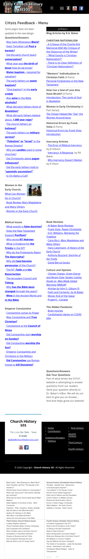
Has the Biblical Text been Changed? (60, 541)
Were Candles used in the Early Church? (21, 531)
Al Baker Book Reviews (61, 225)
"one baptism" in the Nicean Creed (59, 490)
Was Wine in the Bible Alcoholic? (18, 515)
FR (57, 557)
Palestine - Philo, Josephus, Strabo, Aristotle (23, 508)
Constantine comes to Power (22, 313)
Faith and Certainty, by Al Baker (65, 292)
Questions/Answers (55, 438)
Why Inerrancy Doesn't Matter (65, 160)
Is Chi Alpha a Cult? (17, 175)
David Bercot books (59, 262)
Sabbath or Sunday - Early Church (59, 508)
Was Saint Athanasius (22, 42)
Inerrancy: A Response (60, 152)
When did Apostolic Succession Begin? (61, 534)
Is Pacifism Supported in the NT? (58, 523)
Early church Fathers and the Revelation (61, 495)
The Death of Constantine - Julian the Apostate (63, 544)
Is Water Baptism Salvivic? (16, 523)
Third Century (75, 442)
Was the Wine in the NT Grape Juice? (20, 541)
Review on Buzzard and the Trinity (19, 536)
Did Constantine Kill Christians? (18, 529)
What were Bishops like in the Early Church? (63, 536)
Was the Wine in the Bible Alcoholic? (20, 510)
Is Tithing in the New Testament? (58, 529)
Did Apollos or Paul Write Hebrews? (19, 534)
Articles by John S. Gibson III (63, 288)
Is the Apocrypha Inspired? (56, 488)
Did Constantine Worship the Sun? (19, 539)
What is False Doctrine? (55, 531)
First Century (77, 428)
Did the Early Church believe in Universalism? (23, 490)
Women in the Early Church (21, 211)
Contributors (54, 431)
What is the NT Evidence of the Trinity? (61, 526)
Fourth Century (76, 449)
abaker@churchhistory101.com (23, 439)
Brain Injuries (55, 310)
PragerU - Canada (58, 299)
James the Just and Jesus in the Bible (20, 518)
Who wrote (20, 239)
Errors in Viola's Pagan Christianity (59, 503)
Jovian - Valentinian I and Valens (58, 546)
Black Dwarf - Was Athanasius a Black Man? (23, 482)
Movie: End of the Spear (61, 296)
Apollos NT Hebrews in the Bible (18, 513)
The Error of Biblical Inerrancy (65, 145)
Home (51, 428)
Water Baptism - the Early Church (59, 505)
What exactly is (24, 226)
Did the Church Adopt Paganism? (59, 493)
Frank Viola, (64, 229)
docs (48, 557)
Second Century (72, 435)
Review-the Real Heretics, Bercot (58, 500)
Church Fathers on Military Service (59, 498)
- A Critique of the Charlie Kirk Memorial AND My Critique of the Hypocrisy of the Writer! (63, 48)
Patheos (52, 441)
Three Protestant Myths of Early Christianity (22, 526)
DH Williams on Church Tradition (58, 539)
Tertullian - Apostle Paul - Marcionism (60, 485)
